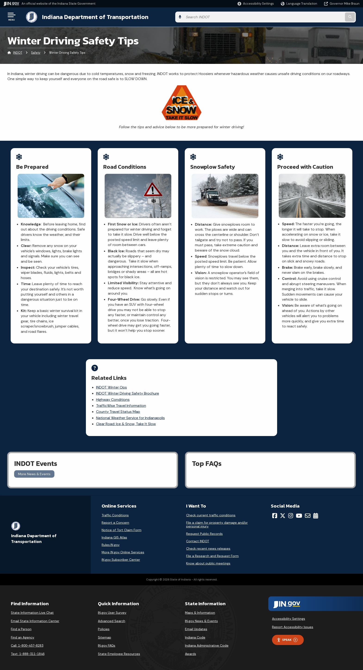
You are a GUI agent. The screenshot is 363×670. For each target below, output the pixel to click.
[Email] (307, 513)
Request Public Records (204, 531)
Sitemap (104, 634)
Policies (104, 626)
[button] (256, 3)
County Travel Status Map (130, 409)
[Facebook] (274, 513)
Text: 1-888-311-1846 (27, 651)
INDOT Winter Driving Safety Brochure (139, 391)
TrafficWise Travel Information (133, 403)
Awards (190, 651)
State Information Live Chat (32, 610)
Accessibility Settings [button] (288, 616)
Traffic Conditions (115, 512)
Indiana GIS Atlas (114, 535)
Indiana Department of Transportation (91, 16)
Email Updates (196, 626)
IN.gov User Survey (112, 610)
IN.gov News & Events (201, 618)
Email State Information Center (35, 618)
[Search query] (318, 16)
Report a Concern (115, 520)
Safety (35, 52)
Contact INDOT (197, 538)
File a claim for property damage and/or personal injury (217, 522)
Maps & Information (200, 610)
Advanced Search (111, 618)
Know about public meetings (208, 560)
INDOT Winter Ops (123, 385)
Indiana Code (195, 634)
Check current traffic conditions (210, 512)
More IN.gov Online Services (123, 549)
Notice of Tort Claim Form (121, 527)
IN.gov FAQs (106, 643)
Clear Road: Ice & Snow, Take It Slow (138, 422)
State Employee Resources (119, 651)
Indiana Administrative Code (206, 643)
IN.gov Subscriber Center (121, 557)
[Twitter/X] (282, 513)
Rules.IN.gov (110, 542)
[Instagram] (290, 513)
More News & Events (34, 471)
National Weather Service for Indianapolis (142, 416)
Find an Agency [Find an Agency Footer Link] (22, 634)
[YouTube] (299, 513)
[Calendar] (315, 513)
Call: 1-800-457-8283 (27, 643)
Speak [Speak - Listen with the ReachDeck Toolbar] (287, 637)
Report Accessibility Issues (292, 624)
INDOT (17, 52)
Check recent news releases (208, 546)
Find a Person (21, 626)
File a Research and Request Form (212, 553)
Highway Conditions (125, 397)
